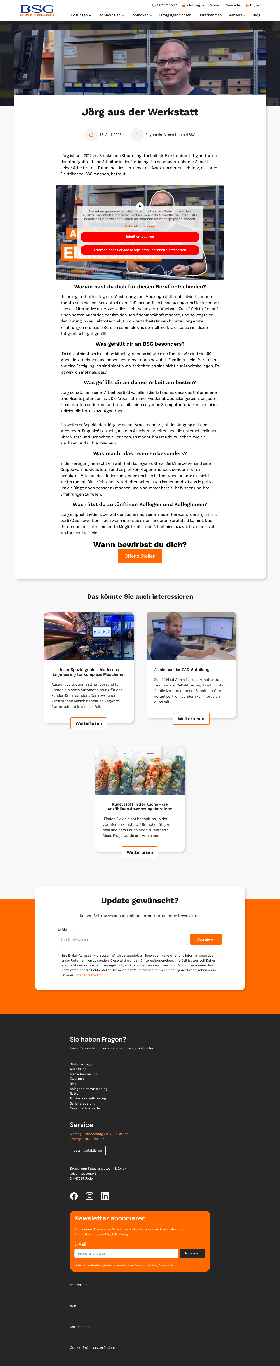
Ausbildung (78, 1069)
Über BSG (77, 1079)
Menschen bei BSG (179, 135)
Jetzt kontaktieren (88, 1150)
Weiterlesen (88, 728)
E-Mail (64, 930)
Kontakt (215, 5)
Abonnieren (206, 939)
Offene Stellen (140, 556)
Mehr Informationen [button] (140, 226)
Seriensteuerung (82, 1103)
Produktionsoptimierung (88, 1098)
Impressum (78, 1285)
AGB (73, 1306)
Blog (73, 1083)
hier (171, 1265)
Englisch (256, 5)
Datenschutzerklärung (91, 975)
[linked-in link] (105, 1196)
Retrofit (76, 1093)
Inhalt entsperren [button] (140, 236)
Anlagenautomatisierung (88, 1089)
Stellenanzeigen (82, 1064)
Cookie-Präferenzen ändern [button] (92, 1348)
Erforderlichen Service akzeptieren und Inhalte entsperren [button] (140, 250)
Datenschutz (80, 1327)
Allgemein (153, 135)
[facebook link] (74, 1196)
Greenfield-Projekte (85, 1108)
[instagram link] (89, 1196)
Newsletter (233, 5)
